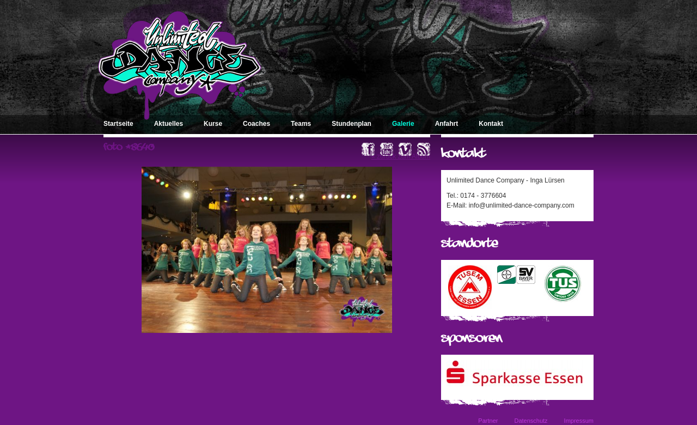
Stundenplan (351, 123)
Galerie (403, 123)
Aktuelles (168, 123)
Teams (301, 123)
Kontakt (491, 123)
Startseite (118, 123)
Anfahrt (446, 123)
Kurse (213, 123)
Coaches (256, 123)
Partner (488, 420)
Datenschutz (530, 420)
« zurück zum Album (400, 156)
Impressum (579, 420)
